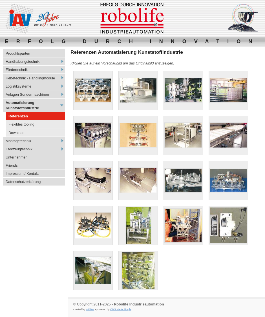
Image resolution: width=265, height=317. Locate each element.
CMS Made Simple (120, 309)
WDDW (90, 309)
